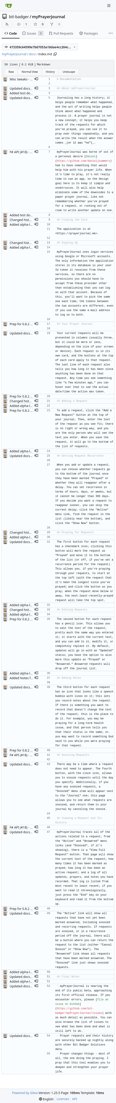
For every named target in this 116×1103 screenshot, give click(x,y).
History (50, 72)
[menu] (46, 1099)
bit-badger (19, 16)
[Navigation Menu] (109, 5)
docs (32, 54)
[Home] (8, 6)
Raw (11, 72)
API (74, 1099)
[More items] (110, 33)
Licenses (63, 1099)
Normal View (30, 72)
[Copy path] (55, 54)
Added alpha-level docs (26, 224)
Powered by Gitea (25, 1093)
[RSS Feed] (7, 24)
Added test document (25, 93)
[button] (36, 79)
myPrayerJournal (48, 16)
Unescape (69, 72)
